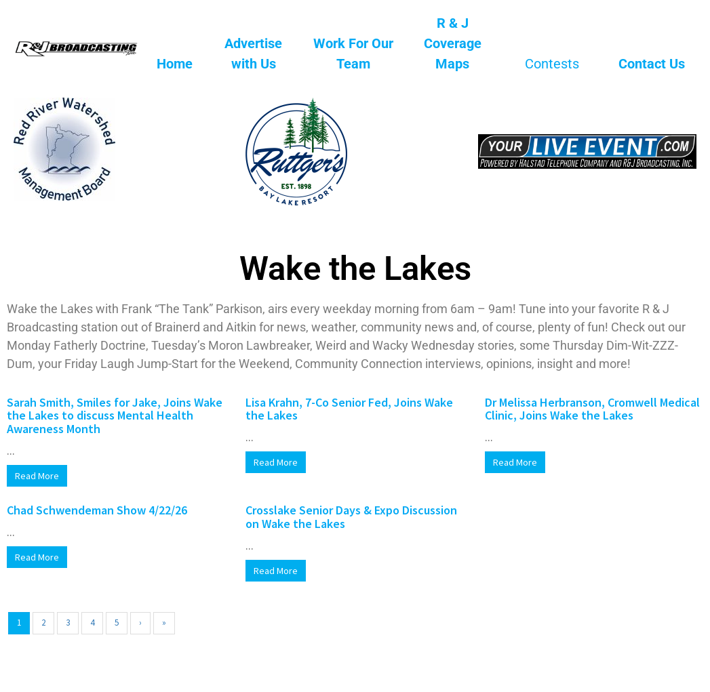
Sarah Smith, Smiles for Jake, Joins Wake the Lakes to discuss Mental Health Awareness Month (114, 415)
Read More (37, 476)
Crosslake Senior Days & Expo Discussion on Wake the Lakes (351, 516)
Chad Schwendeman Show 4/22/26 (97, 510)
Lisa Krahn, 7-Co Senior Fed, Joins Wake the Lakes (349, 409)
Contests (552, 64)
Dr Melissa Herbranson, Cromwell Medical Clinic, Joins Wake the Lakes (592, 409)
